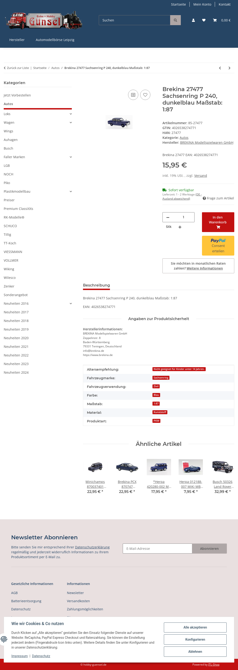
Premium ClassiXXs (18, 208)
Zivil (156, 386)
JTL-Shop (213, 665)
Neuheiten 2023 (16, 364)
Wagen (9, 122)
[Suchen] (134, 20)
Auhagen (11, 139)
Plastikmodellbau (17, 191)
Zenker (9, 286)
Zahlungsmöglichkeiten (85, 609)
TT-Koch (10, 243)
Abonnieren (209, 548)
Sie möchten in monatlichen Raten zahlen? (198, 265)
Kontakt (225, 4)
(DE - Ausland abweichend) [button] (182, 196)
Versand (200, 175)
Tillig (7, 234)
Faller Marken (14, 157)
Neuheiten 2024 (16, 372)
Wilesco (10, 277)
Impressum (19, 656)
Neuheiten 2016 (16, 303)
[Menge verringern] (168, 217)
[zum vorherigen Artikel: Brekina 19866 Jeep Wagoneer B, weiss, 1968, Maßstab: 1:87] (220, 68)
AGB (14, 593)
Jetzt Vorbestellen (17, 95)
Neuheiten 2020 (16, 338)
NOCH (8, 174)
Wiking (9, 269)
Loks (7, 114)
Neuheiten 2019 (16, 329)
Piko (7, 183)
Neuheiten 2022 (16, 355)
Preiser (9, 200)
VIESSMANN (13, 252)
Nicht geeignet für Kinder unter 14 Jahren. (179, 369)
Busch (8, 148)
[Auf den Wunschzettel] (145, 95)
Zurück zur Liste (18, 68)
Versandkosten (78, 601)
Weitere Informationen (205, 268)
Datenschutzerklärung (92, 547)
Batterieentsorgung (26, 601)
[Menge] (184, 217)
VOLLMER (11, 260)
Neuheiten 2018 (16, 320)
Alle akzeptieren (195, 627)
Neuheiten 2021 (16, 346)
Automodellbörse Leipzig (55, 40)
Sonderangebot (16, 295)
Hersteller (17, 40)
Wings (8, 131)
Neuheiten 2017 (16, 312)
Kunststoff (160, 412)
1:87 (156, 403)
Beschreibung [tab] (96, 285)
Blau (156, 395)
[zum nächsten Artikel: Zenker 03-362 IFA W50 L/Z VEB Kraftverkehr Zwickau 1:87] (229, 68)
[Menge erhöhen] (180, 227)
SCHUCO (10, 226)
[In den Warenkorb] (86, 83)
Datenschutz (41, 656)
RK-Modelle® (14, 217)
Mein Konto (202, 4)
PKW (156, 420)
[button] (193, 20)
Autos (184, 137)
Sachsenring (161, 377)
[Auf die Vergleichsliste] (133, 95)
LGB (7, 165)
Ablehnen (195, 651)
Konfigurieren (195, 639)
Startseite (178, 4)
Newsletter (75, 593)
